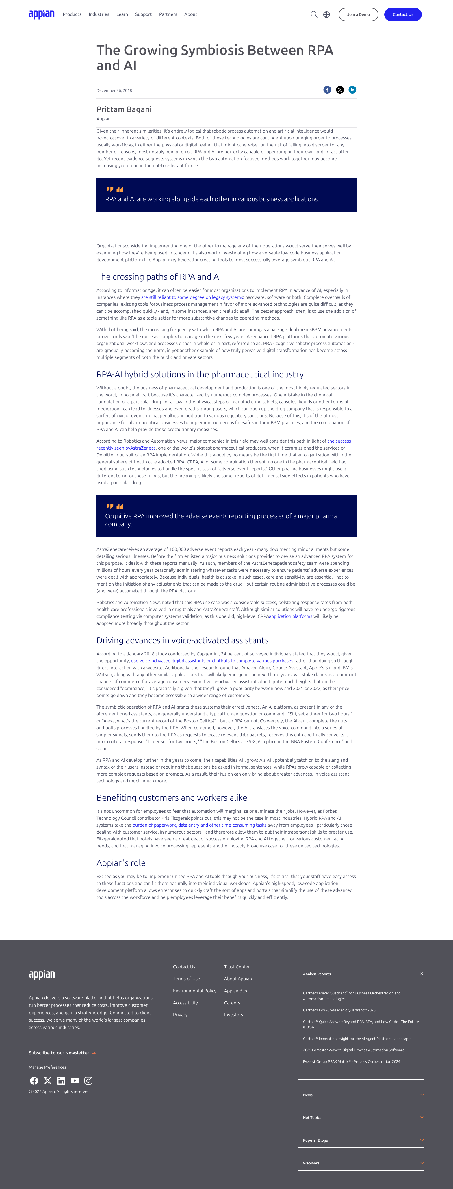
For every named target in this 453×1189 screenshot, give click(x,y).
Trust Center (237, 967)
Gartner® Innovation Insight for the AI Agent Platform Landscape (357, 1039)
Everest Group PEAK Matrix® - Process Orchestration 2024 (351, 1061)
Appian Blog (236, 991)
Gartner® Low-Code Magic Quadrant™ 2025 (339, 1010)
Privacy (180, 1014)
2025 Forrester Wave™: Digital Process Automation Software (353, 1050)
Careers (232, 1003)
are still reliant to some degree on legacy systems (192, 297)
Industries (99, 14)
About (190, 14)
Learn (122, 14)
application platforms (290, 616)
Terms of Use (186, 978)
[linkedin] (352, 90)
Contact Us (184, 967)
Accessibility (185, 1003)
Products (72, 14)
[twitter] (340, 90)
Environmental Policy (194, 991)
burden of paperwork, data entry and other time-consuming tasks (199, 825)
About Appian (238, 978)
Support (143, 14)
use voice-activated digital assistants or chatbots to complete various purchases (212, 661)
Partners (168, 14)
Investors (233, 1014)
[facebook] (327, 90)
